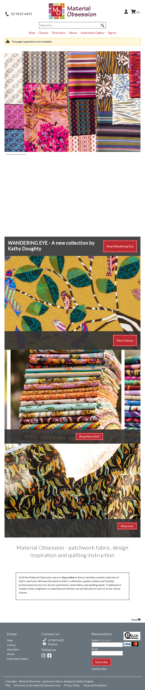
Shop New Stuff (89, 436)
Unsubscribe (98, 668)
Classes (43, 33)
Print (134, 619)
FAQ (7, 685)
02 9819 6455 (18, 14)
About (73, 33)
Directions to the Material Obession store (37, 685)
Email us (53, 644)
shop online (68, 577)
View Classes (124, 340)
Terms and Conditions (95, 685)
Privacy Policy (72, 685)
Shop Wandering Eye (120, 246)
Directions (59, 33)
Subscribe (101, 662)
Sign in (112, 33)
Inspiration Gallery (92, 33)
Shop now (127, 526)
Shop (32, 33)
